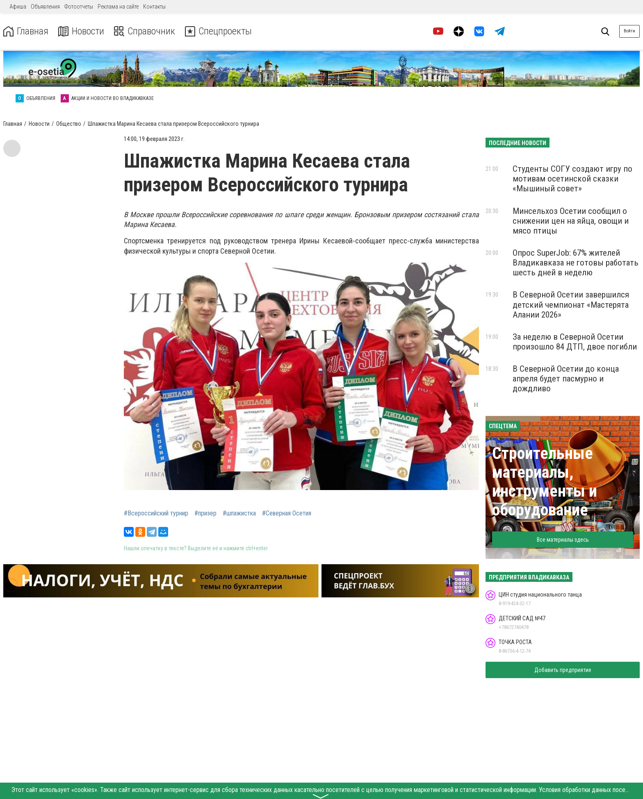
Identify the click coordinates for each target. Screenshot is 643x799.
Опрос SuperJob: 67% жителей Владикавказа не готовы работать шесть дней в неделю (575, 262)
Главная (25, 31)
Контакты (154, 6)
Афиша (17, 6)
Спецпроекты (219, 31)
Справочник (145, 31)
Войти (629, 31)
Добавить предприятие (562, 670)
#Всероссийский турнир (156, 513)
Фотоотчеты (78, 6)
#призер (205, 513)
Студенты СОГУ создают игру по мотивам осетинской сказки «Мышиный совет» (572, 178)
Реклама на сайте (118, 6)
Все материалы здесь (563, 539)
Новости (81, 31)
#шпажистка (239, 513)
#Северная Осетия (286, 513)
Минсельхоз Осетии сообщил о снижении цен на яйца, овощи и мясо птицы (571, 221)
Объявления (45, 6)
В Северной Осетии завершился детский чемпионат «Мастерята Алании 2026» (571, 304)
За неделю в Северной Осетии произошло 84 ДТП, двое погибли (575, 342)
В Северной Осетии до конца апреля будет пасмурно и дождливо (566, 378)
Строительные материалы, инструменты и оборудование (544, 482)
